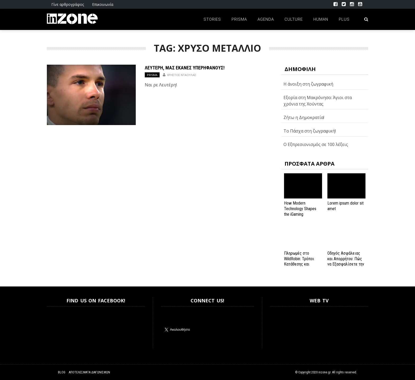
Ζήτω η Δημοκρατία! (303, 117)
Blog (61, 372)
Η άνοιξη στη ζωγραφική (308, 84)
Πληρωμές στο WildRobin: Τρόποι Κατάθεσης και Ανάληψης (299, 261)
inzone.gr (324, 372)
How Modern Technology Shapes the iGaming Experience (300, 211)
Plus (344, 19)
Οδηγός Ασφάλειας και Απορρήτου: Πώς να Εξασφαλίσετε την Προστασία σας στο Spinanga (345, 264)
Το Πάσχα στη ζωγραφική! (309, 131)
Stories (212, 19)
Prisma (239, 19)
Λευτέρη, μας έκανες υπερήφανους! (185, 67)
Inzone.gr (59, 327)
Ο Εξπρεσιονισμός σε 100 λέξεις (315, 144)
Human (320, 19)
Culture (294, 19)
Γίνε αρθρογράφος (67, 4)
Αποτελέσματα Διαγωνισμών (89, 372)
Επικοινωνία (102, 4)
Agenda (266, 19)
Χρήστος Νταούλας (181, 75)
